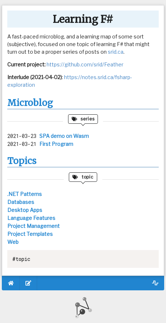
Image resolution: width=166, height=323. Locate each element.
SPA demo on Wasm (64, 136)
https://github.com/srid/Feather (85, 64)
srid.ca (115, 52)
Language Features (31, 218)
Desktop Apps (24, 210)
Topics (21, 161)
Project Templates (30, 234)
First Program (56, 144)
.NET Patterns (24, 194)
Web (13, 242)
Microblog (30, 103)
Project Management (33, 226)
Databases (20, 202)
